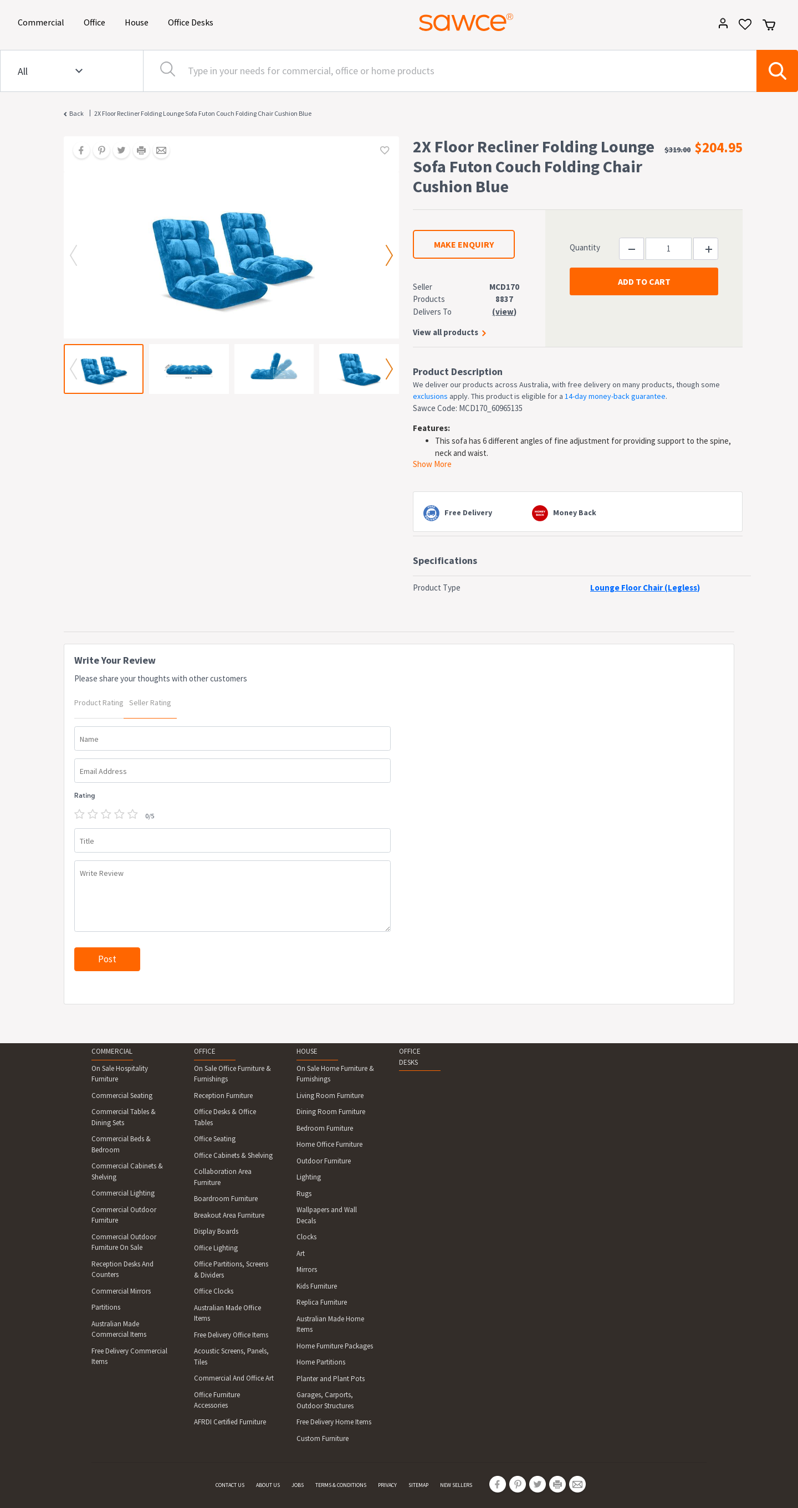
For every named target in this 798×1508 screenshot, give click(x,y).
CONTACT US (230, 1485)
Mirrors (306, 1269)
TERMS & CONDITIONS (340, 1485)
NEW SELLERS (456, 1485)
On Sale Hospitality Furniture (119, 1074)
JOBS (297, 1485)
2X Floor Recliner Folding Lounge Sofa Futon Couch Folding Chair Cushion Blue (202, 113)
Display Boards (216, 1231)
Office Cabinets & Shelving (233, 1155)
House (138, 21)
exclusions (430, 396)
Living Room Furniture (330, 1095)
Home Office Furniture (329, 1144)
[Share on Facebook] (78, 151)
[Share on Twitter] (117, 151)
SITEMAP (418, 1485)
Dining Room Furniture (330, 1111)
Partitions (105, 1307)
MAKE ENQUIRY (464, 244)
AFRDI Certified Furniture (230, 1422)
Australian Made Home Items (330, 1324)
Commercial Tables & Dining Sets (123, 1117)
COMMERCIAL (111, 1051)
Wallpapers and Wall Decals (326, 1215)
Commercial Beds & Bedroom (121, 1144)
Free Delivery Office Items (231, 1335)
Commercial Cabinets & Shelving (127, 1171)
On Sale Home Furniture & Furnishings (335, 1074)
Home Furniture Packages (334, 1346)
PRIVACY (387, 1485)
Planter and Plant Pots (330, 1378)
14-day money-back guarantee (615, 396)
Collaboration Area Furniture (223, 1177)
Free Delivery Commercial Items (129, 1356)
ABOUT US (268, 1485)
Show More (432, 464)
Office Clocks (213, 1291)
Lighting (308, 1177)
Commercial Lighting (123, 1193)
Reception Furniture (223, 1095)
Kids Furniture (316, 1286)
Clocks (306, 1237)
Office (96, 21)
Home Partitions (320, 1362)
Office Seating (215, 1138)
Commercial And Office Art (234, 1378)
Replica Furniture (321, 1302)
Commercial (43, 21)
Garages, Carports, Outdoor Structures (325, 1400)
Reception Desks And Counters (122, 1269)
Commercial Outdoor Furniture (123, 1215)
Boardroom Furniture (226, 1198)
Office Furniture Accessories (217, 1400)
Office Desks (192, 21)
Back (76, 113)
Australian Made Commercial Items (118, 1329)
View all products (445, 332)
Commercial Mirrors (121, 1291)
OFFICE (205, 1051)
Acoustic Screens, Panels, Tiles (231, 1356)
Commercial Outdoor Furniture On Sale (123, 1242)
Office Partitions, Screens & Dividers (231, 1269)
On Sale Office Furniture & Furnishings (232, 1074)
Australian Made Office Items (227, 1313)
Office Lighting (216, 1248)
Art (300, 1253)
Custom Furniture (322, 1438)
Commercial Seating (121, 1095)
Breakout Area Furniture (229, 1215)
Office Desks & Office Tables (225, 1117)
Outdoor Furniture (323, 1161)
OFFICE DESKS (410, 1057)
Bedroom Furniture (324, 1128)
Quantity (585, 247)
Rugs (303, 1193)
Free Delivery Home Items (333, 1422)
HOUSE (307, 1051)
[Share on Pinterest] (98, 151)
